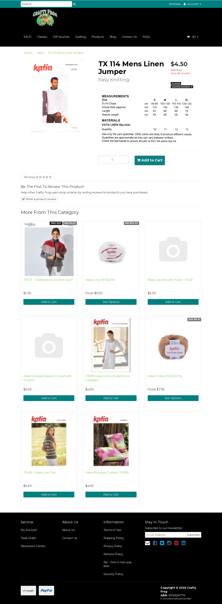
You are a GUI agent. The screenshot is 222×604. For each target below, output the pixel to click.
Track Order (28, 538)
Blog (113, 37)
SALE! (27, 37)
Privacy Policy (113, 546)
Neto (188, 598)
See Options (111, 302)
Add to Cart (149, 160)
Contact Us (129, 37)
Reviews (37, 177)
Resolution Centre (33, 546)
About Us (68, 530)
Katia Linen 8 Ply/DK (100, 280)
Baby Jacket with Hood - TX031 (170, 280)
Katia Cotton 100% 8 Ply (165, 376)
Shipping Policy (114, 538)
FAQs (146, 37)
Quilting (80, 37)
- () (192, 37)
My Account (29, 530)
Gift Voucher (61, 37)
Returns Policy (113, 554)
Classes (42, 37)
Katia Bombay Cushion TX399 (107, 472)
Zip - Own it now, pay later (118, 564)
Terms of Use (112, 530)
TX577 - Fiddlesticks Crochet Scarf (48, 280)
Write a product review (39, 199)
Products (98, 37)
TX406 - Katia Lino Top (39, 472)
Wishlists (175, 4)
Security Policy (113, 574)
